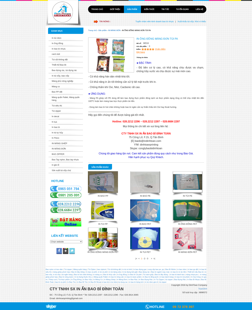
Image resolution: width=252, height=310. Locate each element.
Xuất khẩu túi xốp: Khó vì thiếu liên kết (198, 21)
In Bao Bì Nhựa (193, 279)
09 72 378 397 (183, 307)
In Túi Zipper (159, 279)
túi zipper (169, 279)
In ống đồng (57, 43)
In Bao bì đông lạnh (150, 277)
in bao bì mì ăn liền (178, 272)
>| (154, 258)
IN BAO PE (145, 196)
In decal (55, 116)
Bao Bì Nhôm (170, 269)
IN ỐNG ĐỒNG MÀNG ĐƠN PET (102, 252)
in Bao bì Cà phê (135, 274)
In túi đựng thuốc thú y (83, 277)
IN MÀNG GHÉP (59, 143)
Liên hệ (199, 9)
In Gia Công (196, 277)
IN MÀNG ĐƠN (59, 148)
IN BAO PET (145, 224)
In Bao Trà (71, 282)
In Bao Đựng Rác (145, 279)
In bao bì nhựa (58, 49)
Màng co (56, 86)
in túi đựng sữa (114, 272)
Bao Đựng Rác (180, 279)
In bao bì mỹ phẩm (182, 277)
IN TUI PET (145, 252)
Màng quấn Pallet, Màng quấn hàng (66, 99)
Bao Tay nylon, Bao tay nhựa (65, 159)
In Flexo (55, 138)
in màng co (97, 274)
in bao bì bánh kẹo (177, 274)
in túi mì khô (127, 269)
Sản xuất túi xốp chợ (61, 170)
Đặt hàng (140, 52)
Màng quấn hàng (80, 269)
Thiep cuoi (53, 279)
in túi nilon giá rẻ (151, 282)
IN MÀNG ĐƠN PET (187, 252)
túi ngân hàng (66, 274)
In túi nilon (56, 38)
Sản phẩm (132, 9)
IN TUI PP (103, 224)
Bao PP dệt (57, 92)
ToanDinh (202, 289)
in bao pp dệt (192, 269)
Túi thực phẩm (64, 279)
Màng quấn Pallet (101, 277)
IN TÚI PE (187, 196)
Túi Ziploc (92, 269)
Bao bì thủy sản (109, 274)
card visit (56, 54)
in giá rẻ (55, 165)
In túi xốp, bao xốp (60, 76)
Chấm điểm (160, 49)
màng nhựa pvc (192, 274)
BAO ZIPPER (58, 154)
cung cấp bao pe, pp (156, 269)
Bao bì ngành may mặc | (160, 272)
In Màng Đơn (122, 279)
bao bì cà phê (60, 282)
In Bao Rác (133, 279)
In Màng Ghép (109, 279)
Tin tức (166, 9)
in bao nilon (181, 269)
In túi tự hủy (57, 132)
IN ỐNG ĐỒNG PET (187, 224)
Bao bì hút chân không (82, 274)
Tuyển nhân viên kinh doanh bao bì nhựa (157, 21)
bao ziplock (101, 269)
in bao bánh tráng (166, 277)
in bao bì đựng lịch (136, 282)
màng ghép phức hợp (61, 272)
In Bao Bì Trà (82, 282)
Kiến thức (149, 9)
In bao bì (56, 127)
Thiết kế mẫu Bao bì (196, 272)
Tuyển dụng (182, 9)
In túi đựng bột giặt (129, 272)
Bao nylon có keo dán (54, 269)
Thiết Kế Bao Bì (59, 65)
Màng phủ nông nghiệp (62, 81)
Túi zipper (56, 111)
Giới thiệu (115, 9)
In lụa (54, 122)
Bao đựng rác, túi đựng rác (64, 70)
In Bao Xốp (87, 279)
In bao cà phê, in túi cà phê (97, 272)
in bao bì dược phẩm (133, 277)
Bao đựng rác (144, 272)
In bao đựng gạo (139, 269)
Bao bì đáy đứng (78, 272)
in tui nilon (113, 282)
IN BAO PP (103, 196)
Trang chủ (97, 9)
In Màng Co (98, 279)
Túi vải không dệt (60, 59)
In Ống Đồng (76, 279)
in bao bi (105, 282)
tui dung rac (123, 282)
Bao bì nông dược (66, 277)
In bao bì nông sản (116, 277)
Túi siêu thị (57, 105)
